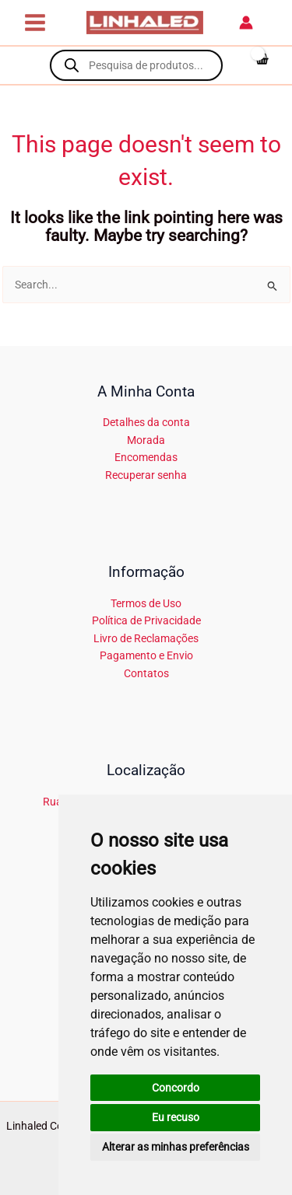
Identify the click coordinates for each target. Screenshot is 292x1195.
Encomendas (146, 457)
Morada (146, 440)
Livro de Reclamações (146, 638)
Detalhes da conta (146, 422)
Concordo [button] (175, 1087)
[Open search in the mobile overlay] (136, 65)
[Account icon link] (246, 23)
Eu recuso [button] (175, 1117)
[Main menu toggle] (35, 22)
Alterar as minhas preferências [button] (175, 1147)
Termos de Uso (146, 603)
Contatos (146, 673)
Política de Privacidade (146, 620)
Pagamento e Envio (146, 655)
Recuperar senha (146, 475)
